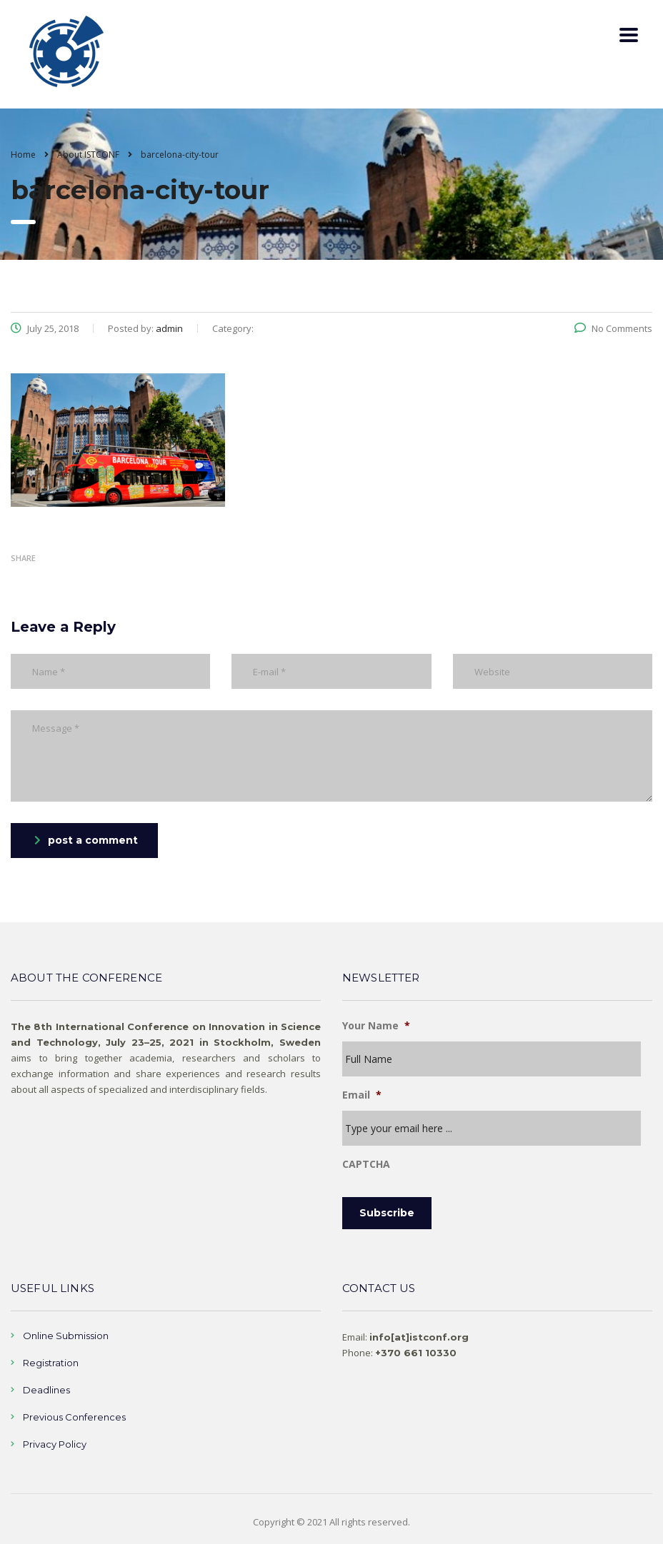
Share (23, 557)
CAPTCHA (366, 1164)
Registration (51, 1362)
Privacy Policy (54, 1444)
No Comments (613, 328)
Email (362, 1095)
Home (23, 154)
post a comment (86, 840)
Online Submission (66, 1335)
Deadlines (46, 1390)
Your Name (376, 1025)
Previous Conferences (74, 1417)
